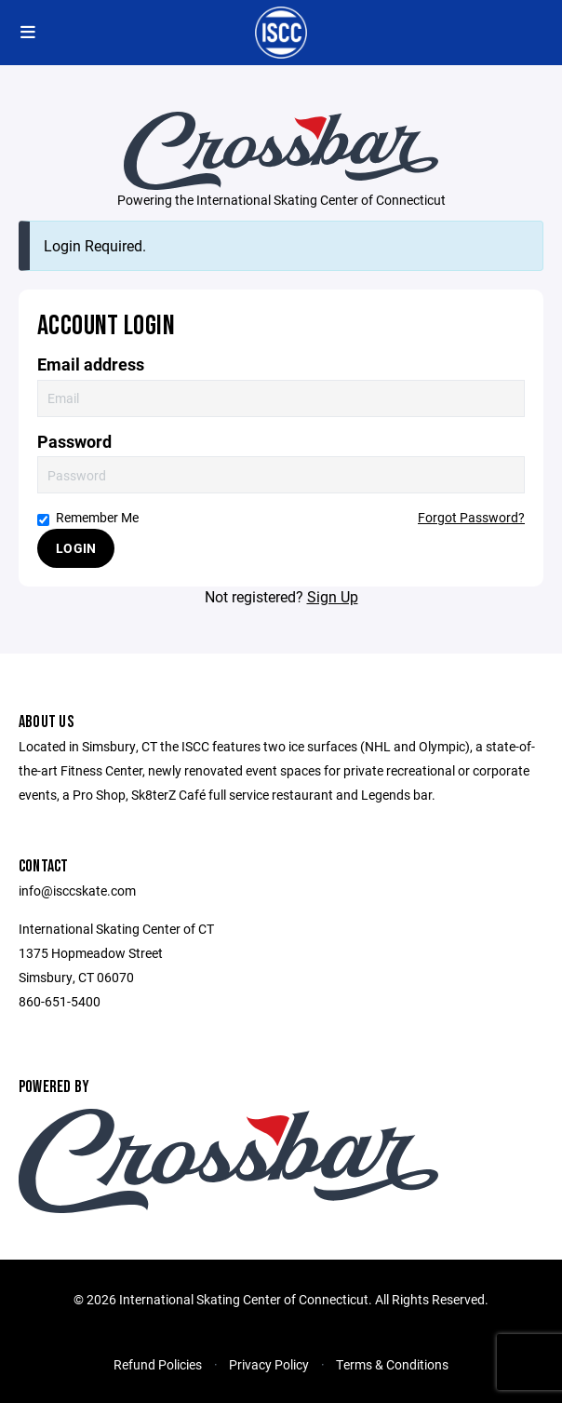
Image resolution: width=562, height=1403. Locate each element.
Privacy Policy (269, 1364)
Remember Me (88, 517)
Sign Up (332, 596)
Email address (90, 364)
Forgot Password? (471, 517)
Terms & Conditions (392, 1364)
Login (76, 548)
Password (74, 441)
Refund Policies (158, 1364)
